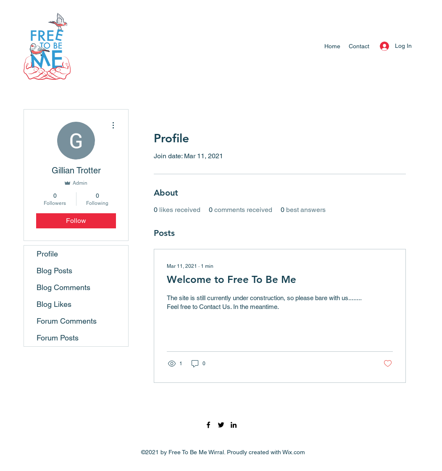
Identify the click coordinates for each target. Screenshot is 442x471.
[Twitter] (221, 425)
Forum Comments (67, 321)
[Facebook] (208, 425)
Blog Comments (63, 287)
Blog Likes (54, 304)
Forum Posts (58, 337)
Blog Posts (54, 270)
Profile (47, 253)
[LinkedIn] (233, 425)
